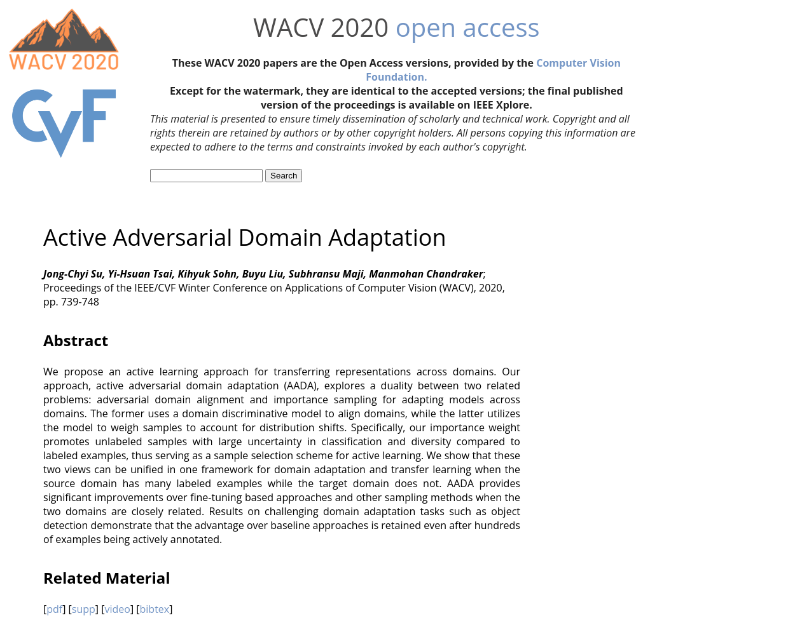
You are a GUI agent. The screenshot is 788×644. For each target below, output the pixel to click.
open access (468, 27)
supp (83, 609)
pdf (54, 609)
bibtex (155, 609)
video (117, 609)
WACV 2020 (321, 27)
